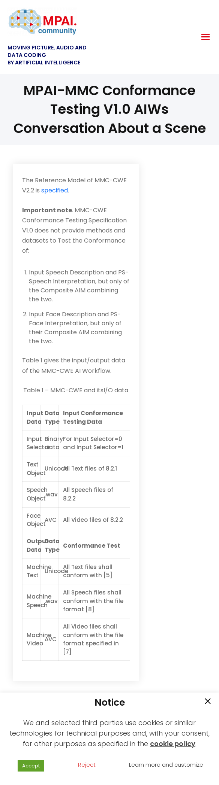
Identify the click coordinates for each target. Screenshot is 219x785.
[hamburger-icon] (205, 37)
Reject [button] (87, 765)
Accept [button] (31, 765)
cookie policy (172, 743)
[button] (208, 702)
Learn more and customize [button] (166, 765)
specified (54, 190)
